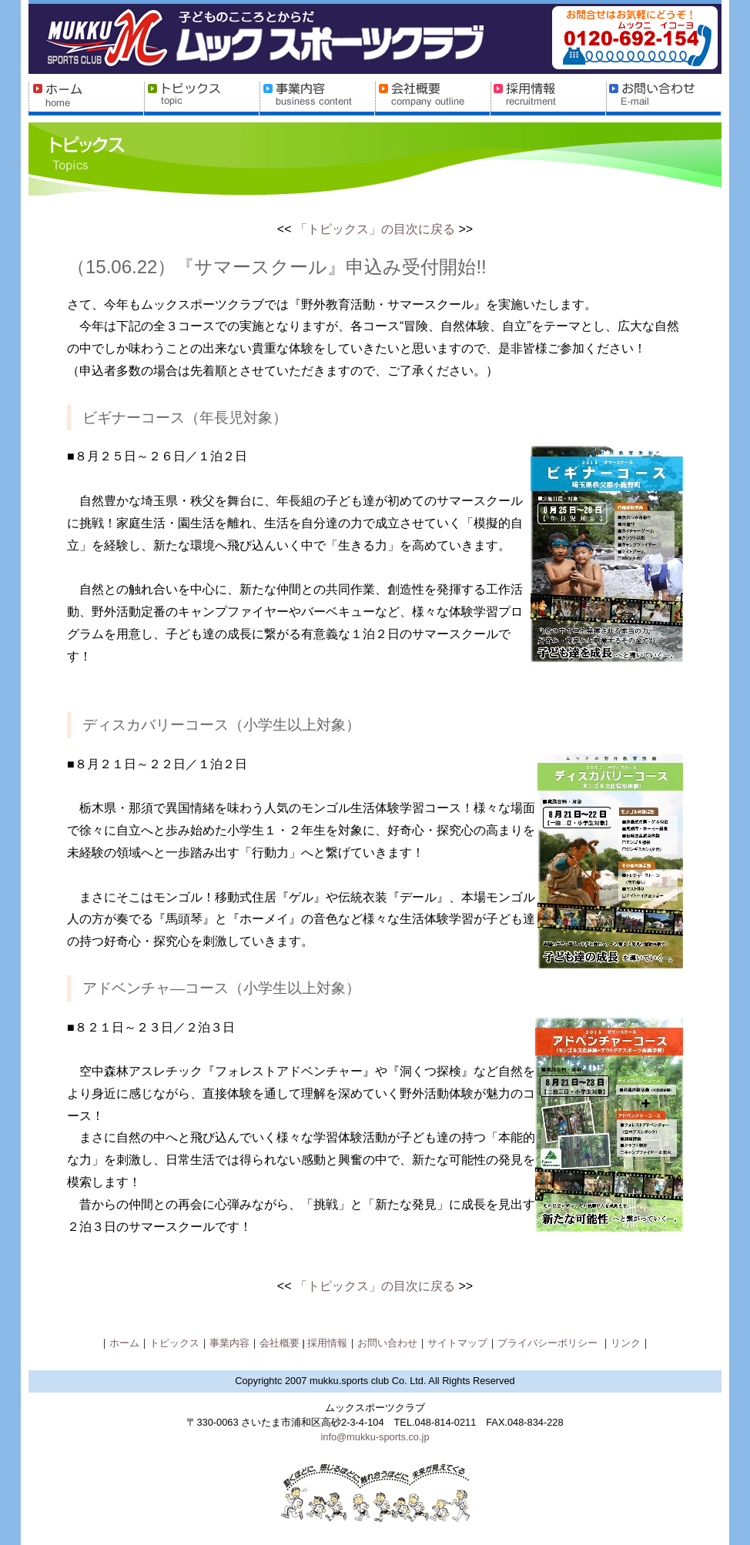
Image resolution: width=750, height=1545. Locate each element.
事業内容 (229, 1343)
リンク (626, 1343)
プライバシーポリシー (549, 1343)
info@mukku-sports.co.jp (374, 1437)
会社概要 (281, 1343)
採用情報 (327, 1343)
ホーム (124, 1343)
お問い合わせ (387, 1343)
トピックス (174, 1343)
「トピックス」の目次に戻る (375, 229)
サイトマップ (457, 1343)
